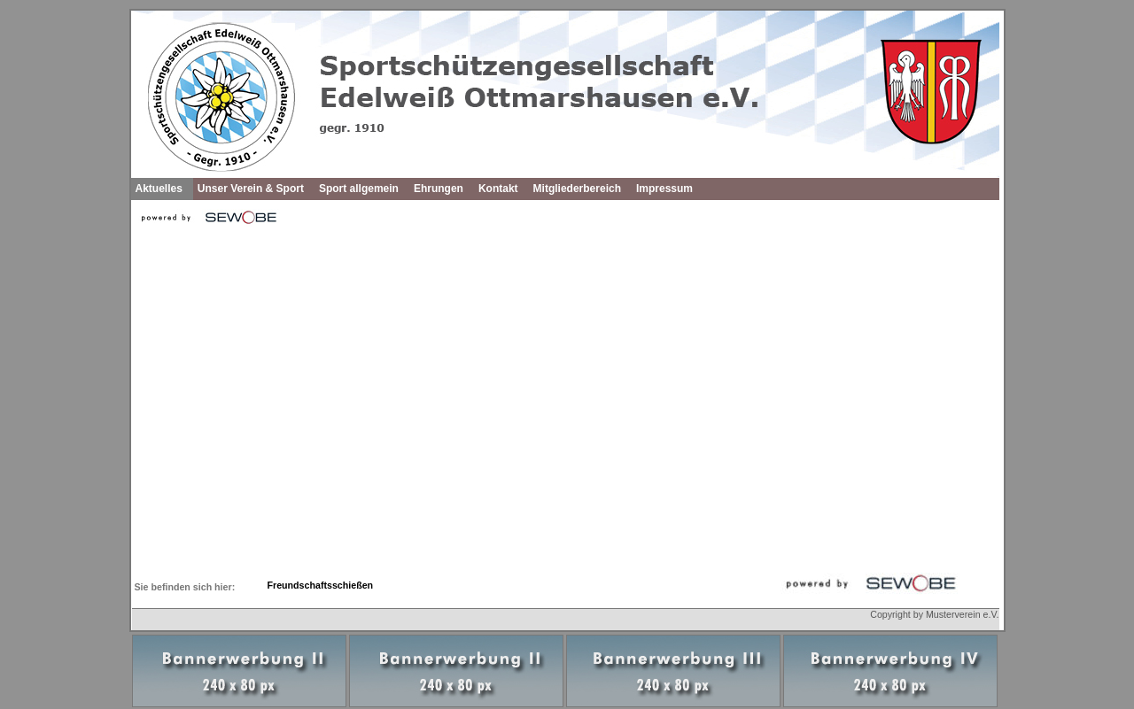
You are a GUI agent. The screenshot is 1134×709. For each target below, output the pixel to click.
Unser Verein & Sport (251, 188)
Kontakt (498, 188)
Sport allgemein (359, 188)
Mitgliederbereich (577, 188)
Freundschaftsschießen (321, 585)
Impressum (664, 188)
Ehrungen (438, 188)
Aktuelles (159, 188)
